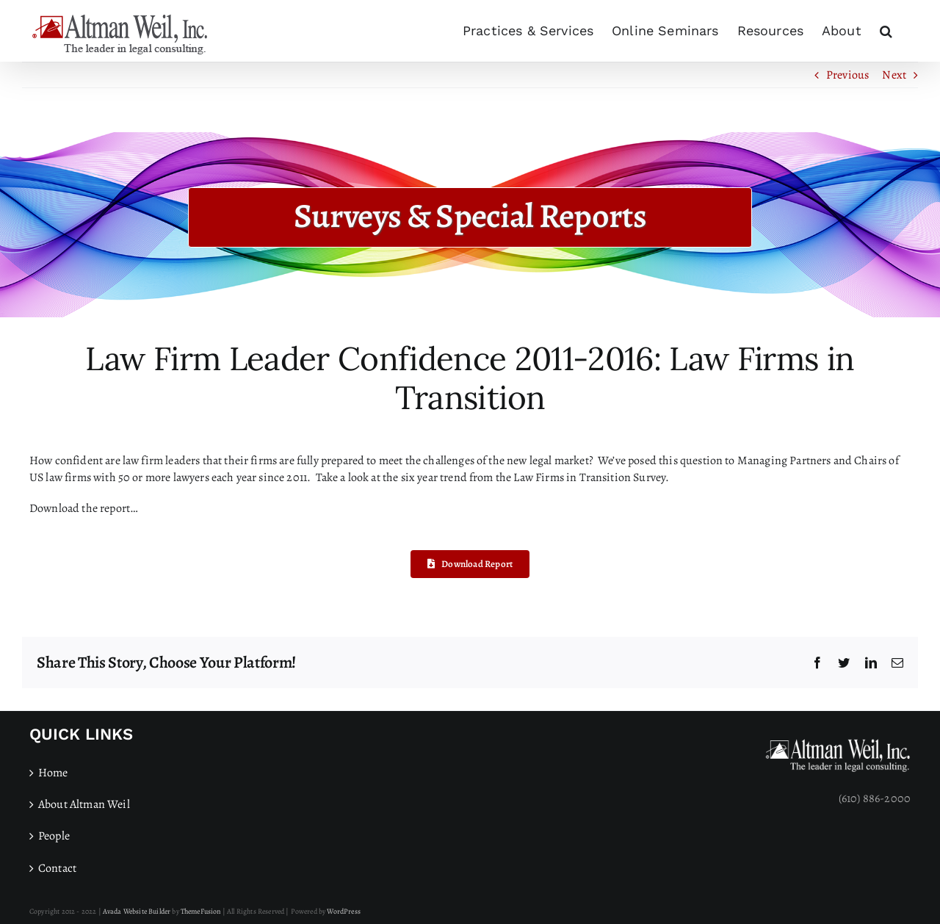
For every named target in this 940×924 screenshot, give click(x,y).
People (54, 836)
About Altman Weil (84, 804)
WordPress (343, 911)
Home (53, 773)
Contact (57, 868)
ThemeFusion (201, 911)
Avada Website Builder (136, 911)
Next (894, 75)
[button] (886, 31)
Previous (847, 75)
